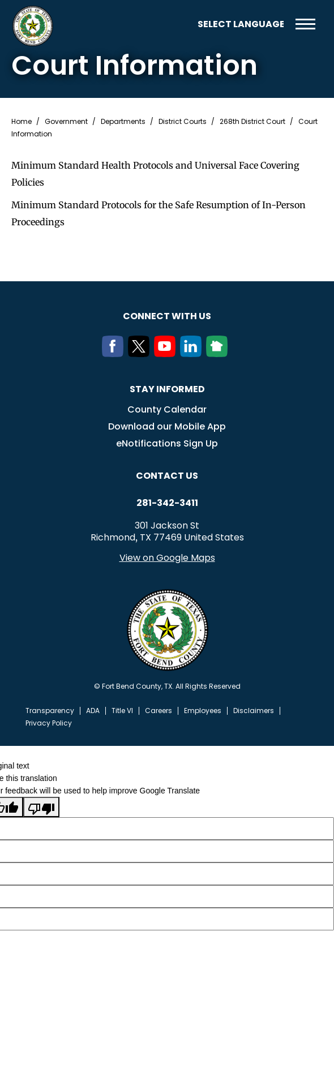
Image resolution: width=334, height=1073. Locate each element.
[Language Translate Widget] (240, 24)
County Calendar (167, 409)
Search (180, 24)
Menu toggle (305, 24)
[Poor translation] (41, 807)
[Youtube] (167, 353)
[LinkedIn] (193, 353)
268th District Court (252, 122)
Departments (123, 122)
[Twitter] (141, 353)
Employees (202, 711)
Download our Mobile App (167, 426)
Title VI (122, 711)
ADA (93, 711)
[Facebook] (115, 353)
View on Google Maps (167, 557)
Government (66, 122)
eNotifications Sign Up (167, 443)
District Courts (183, 122)
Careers (158, 711)
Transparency (49, 711)
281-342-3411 (167, 503)
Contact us (167, 475)
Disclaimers (253, 711)
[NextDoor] (219, 353)
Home (21, 122)
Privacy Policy (48, 723)
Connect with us (167, 316)
